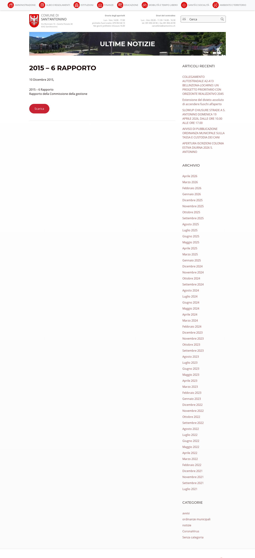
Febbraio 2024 (191, 326)
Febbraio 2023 (191, 393)
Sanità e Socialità (198, 5)
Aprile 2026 (189, 176)
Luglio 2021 (189, 489)
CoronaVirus (190, 531)
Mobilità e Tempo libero (163, 5)
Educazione (131, 5)
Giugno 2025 (190, 236)
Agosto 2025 (190, 224)
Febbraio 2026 (191, 188)
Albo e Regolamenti (58, 5)
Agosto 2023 (190, 357)
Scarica (39, 109)
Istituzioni (87, 5)
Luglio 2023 (189, 363)
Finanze (109, 5)
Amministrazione (25, 5)
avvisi (186, 513)
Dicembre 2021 (192, 471)
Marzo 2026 (190, 182)
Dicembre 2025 (192, 200)
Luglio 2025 (189, 230)
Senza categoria (192, 537)
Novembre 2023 (193, 338)
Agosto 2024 (190, 290)
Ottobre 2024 (191, 278)
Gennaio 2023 (191, 399)
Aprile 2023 (189, 381)
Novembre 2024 (193, 272)
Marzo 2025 (190, 254)
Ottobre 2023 (191, 345)
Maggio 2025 (190, 242)
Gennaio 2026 (191, 194)
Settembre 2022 (193, 423)
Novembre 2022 (193, 411)
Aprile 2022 (189, 453)
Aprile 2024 (189, 314)
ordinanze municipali (196, 519)
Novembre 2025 (193, 206)
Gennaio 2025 (191, 260)
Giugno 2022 (190, 441)
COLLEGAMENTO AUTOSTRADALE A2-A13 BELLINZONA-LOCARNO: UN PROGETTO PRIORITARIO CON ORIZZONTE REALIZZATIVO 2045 (203, 85)
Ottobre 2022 (191, 417)
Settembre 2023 (193, 351)
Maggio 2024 (190, 308)
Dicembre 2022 (192, 405)
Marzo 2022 (190, 459)
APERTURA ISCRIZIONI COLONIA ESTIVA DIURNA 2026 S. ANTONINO (203, 147)
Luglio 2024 (189, 296)
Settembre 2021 (193, 483)
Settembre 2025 (193, 218)
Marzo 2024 (190, 320)
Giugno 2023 (190, 369)
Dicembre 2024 (192, 266)
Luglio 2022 (189, 435)
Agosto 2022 (190, 429)
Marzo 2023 (190, 387)
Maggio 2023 (190, 375)
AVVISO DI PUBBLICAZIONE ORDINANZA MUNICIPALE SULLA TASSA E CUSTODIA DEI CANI (203, 133)
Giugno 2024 (190, 302)
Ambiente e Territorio (233, 5)
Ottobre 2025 (191, 212)
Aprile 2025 (189, 248)
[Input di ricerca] (203, 19)
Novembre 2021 (193, 477)
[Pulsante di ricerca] (222, 19)
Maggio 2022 (190, 447)
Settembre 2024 (193, 284)
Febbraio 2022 (191, 465)
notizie (186, 525)
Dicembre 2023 (192, 332)
